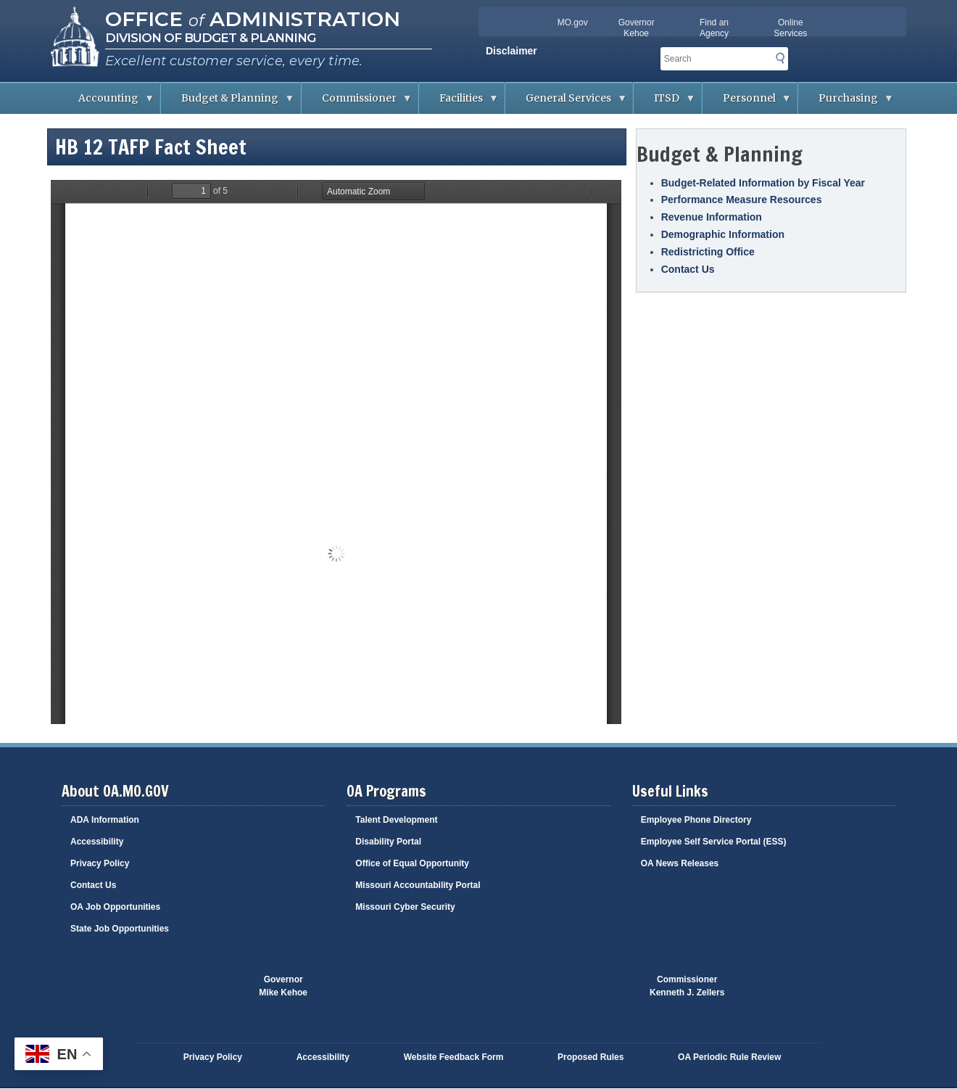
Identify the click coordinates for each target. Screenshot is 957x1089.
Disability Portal (388, 842)
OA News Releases (680, 863)
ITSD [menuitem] (664, 102)
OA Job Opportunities (115, 907)
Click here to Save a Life (564, 993)
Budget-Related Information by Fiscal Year (763, 183)
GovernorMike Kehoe (283, 986)
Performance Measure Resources (741, 199)
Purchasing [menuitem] (846, 102)
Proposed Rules (591, 1057)
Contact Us (688, 269)
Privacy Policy (99, 863)
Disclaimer (511, 51)
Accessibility (96, 842)
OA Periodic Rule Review (729, 1057)
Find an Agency (714, 27)
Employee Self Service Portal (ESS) (714, 842)
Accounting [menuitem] (106, 102)
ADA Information (104, 820)
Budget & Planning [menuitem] (227, 102)
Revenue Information (711, 217)
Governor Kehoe (636, 27)
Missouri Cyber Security (405, 907)
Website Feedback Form (454, 1057)
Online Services (790, 27)
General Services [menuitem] (566, 102)
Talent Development (396, 820)
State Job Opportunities (119, 929)
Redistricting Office (708, 252)
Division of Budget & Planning (210, 37)
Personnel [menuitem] (747, 102)
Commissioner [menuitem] (357, 102)
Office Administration (252, 19)
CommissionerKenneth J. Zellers (687, 986)
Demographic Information (722, 234)
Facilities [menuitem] (459, 102)
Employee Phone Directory (696, 820)
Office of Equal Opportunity (412, 863)
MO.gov (573, 22)
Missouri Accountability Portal (417, 885)
